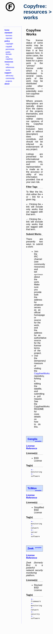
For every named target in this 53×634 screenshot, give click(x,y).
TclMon (32, 489)
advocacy (9, 76)
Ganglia (32, 438)
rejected (9, 38)
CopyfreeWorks (42, 373)
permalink (38, 441)
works (8, 70)
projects (9, 81)
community (10, 78)
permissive (10, 49)
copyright (9, 44)
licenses (9, 35)
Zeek (31, 553)
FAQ (7, 64)
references (10, 67)
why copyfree (9, 58)
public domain (9, 53)
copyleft (9, 46)
